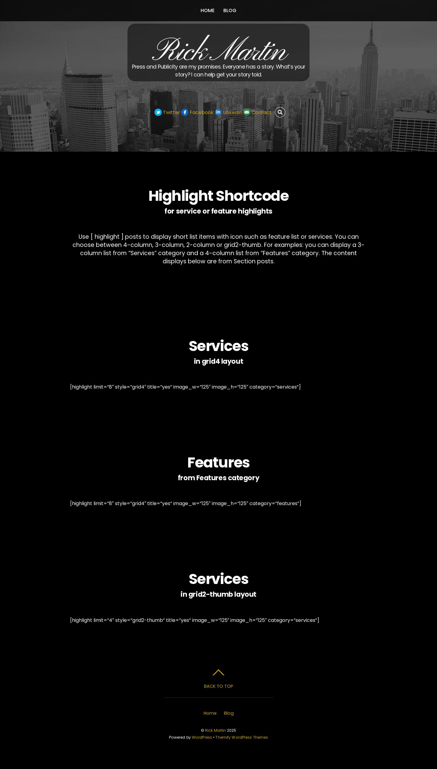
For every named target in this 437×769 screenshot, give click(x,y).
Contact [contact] (257, 112)
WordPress (202, 737)
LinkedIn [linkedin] (228, 112)
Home (208, 10)
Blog (230, 10)
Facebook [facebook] (197, 112)
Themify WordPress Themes (241, 737)
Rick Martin (215, 730)
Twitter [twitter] (167, 112)
